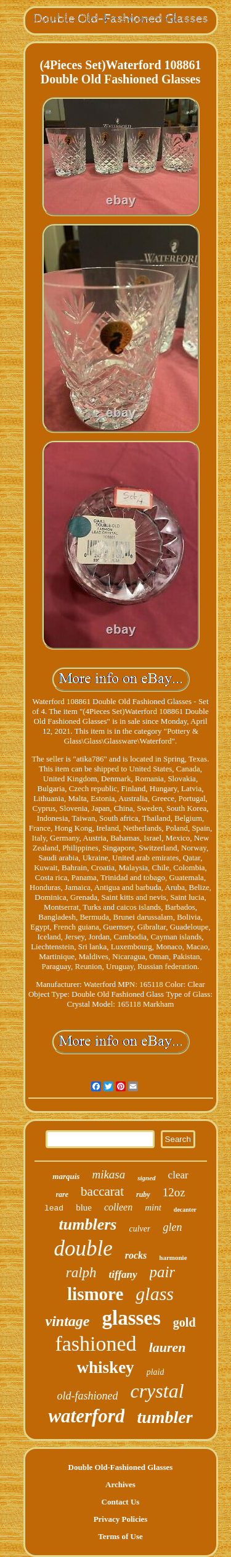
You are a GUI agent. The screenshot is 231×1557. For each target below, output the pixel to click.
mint (153, 1207)
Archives (120, 1484)
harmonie (173, 1257)
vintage (67, 1321)
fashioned (95, 1343)
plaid (155, 1372)
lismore (95, 1294)
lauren (167, 1347)
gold (184, 1322)
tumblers (88, 1224)
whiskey (105, 1367)
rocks (136, 1255)
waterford (86, 1416)
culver (139, 1228)
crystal (157, 1391)
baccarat (102, 1191)
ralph (81, 1272)
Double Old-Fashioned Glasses (120, 1467)
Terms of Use (120, 1536)
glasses (131, 1318)
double (83, 1248)
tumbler (164, 1417)
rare (61, 1194)
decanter (185, 1209)
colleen (118, 1207)
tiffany (123, 1274)
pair (163, 1272)
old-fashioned (87, 1396)
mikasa (108, 1174)
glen (172, 1227)
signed (146, 1177)
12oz (174, 1192)
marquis (65, 1176)
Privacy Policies (121, 1519)
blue (84, 1207)
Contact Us (121, 1501)
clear (178, 1175)
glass (155, 1293)
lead (53, 1208)
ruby (143, 1194)
